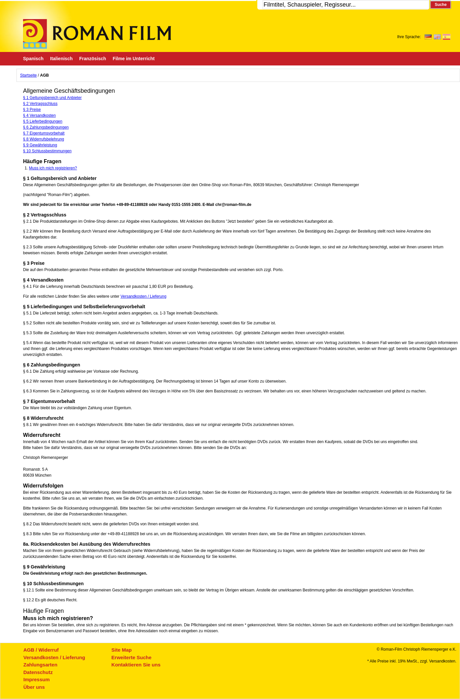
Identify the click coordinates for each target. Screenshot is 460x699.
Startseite (28, 75)
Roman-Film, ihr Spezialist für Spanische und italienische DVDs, (97, 34)
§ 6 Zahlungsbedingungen (46, 127)
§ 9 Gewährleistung (40, 145)
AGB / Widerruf (41, 650)
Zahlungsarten (40, 664)
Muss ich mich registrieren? (53, 168)
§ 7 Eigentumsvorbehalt (43, 133)
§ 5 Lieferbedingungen (42, 121)
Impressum (36, 679)
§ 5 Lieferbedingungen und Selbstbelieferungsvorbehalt (84, 306)
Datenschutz (38, 672)
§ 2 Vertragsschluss (40, 103)
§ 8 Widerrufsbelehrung (43, 139)
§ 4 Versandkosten (39, 115)
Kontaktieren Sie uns (136, 664)
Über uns (34, 687)
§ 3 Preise (32, 109)
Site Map (122, 650)
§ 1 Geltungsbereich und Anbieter (52, 97)
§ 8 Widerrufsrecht (43, 418)
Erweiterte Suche (132, 657)
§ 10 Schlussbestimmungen (47, 151)
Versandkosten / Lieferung (143, 296)
